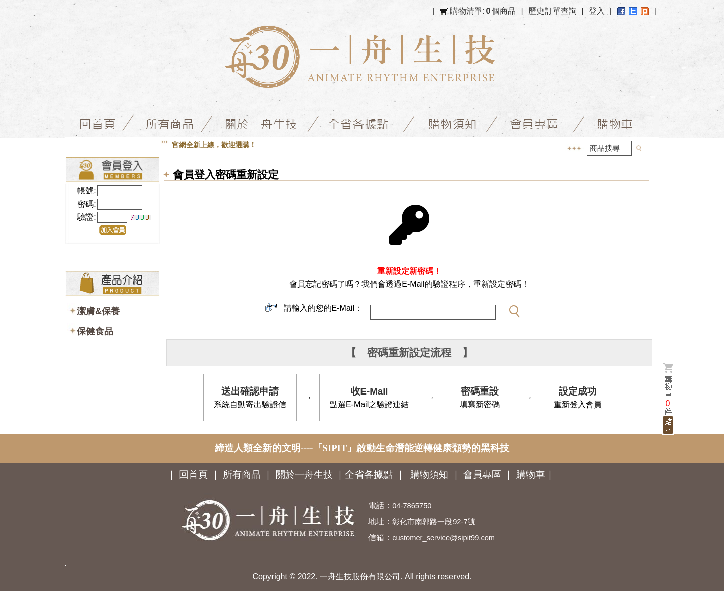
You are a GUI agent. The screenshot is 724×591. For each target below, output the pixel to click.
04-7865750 (411, 506)
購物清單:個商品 (483, 11)
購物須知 (429, 474)
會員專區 (482, 474)
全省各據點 (369, 474)
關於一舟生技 (305, 474)
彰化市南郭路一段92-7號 (433, 522)
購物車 (530, 474)
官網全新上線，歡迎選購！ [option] (214, 145)
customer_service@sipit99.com (443, 538)
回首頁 (193, 474)
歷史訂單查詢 (552, 11)
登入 (597, 11)
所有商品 (242, 474)
